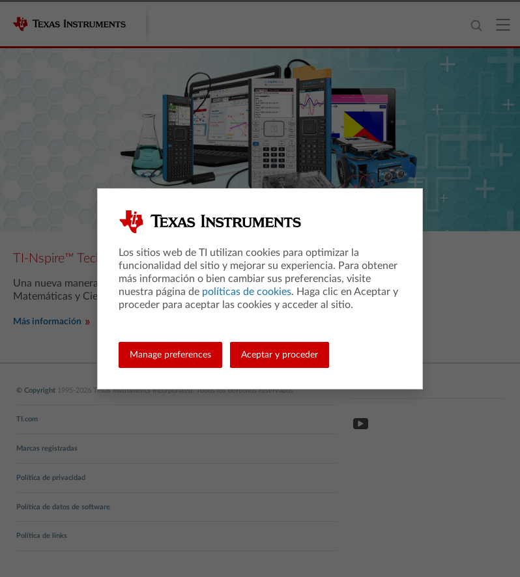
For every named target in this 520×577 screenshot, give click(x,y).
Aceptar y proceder (279, 354)
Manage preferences (170, 354)
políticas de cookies (246, 292)
